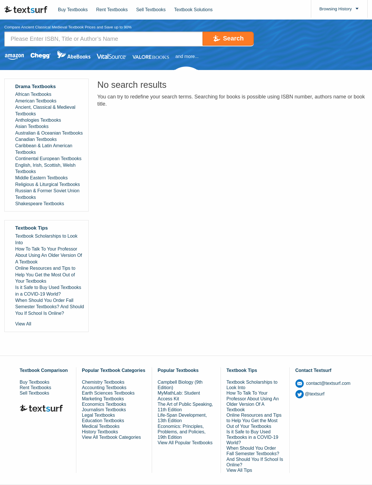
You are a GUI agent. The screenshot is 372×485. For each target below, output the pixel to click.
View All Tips (239, 470)
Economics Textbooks (104, 404)
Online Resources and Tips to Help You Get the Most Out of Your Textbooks (45, 275)
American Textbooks (36, 100)
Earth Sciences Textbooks (108, 393)
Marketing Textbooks (103, 398)
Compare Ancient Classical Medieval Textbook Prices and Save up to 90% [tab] (70, 27)
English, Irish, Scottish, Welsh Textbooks (45, 168)
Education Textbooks (103, 420)
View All (23, 324)
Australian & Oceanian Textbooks (49, 133)
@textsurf (310, 393)
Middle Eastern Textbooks (41, 178)
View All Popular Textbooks (185, 443)
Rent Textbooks (112, 9)
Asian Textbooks (31, 126)
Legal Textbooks (98, 415)
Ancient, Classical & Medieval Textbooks (45, 110)
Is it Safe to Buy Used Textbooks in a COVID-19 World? (48, 290)
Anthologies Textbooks (38, 120)
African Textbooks (33, 94)
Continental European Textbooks (48, 158)
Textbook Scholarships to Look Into (46, 239)
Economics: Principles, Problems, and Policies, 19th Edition (182, 432)
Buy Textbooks (73, 9)
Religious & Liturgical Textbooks (47, 184)
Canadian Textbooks (36, 139)
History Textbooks (100, 431)
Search (229, 39)
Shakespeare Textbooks (39, 203)
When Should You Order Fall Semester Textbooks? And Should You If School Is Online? (49, 307)
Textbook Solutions (193, 9)
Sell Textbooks (151, 9)
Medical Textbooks (101, 426)
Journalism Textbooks (104, 409)
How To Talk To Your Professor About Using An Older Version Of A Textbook (48, 255)
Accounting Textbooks (104, 387)
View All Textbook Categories (111, 437)
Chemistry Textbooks (103, 382)
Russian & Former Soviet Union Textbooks (47, 194)
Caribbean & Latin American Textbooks (43, 149)
